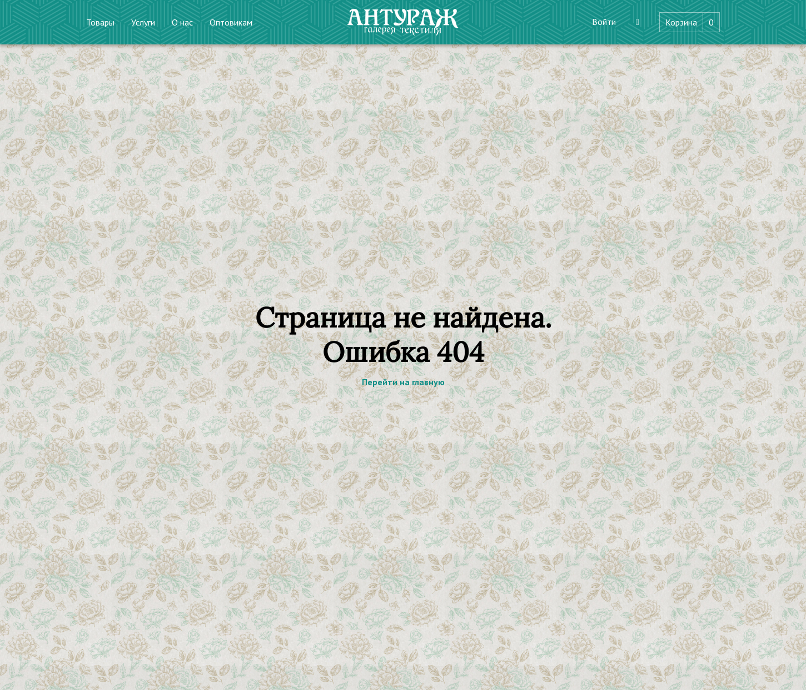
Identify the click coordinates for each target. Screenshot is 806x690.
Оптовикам (231, 22)
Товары (100, 22)
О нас (182, 22)
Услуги (143, 22)
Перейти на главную (403, 381)
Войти (604, 21)
